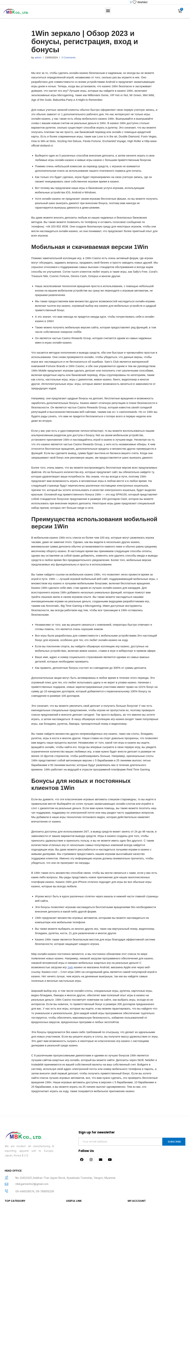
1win (76, 1098)
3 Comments (70, 58)
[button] (108, 11)
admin (38, 58)
